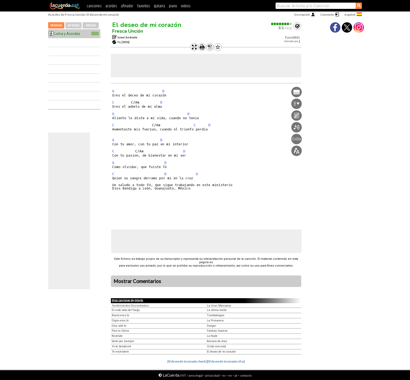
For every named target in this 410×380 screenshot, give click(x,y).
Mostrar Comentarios (137, 281)
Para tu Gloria (120, 330)
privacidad (212, 375)
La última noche (217, 310)
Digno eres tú (120, 320)
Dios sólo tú (119, 325)
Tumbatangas (215, 315)
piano (173, 6)
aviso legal (196, 375)
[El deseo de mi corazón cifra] (226, 361)
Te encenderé (120, 351)
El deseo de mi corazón (146, 25)
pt (236, 375)
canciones (94, 6)
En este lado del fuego (126, 310)
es (224, 375)
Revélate (117, 336)
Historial (91, 25)
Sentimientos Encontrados (130, 305)
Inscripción (302, 14)
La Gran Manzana (219, 305)
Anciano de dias (217, 341)
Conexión (327, 14)
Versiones (56, 25)
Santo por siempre (123, 341)
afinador (127, 6)
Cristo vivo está (216, 346)
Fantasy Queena (217, 330)
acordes (111, 6)
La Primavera (215, 320)
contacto (246, 375)
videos (185, 6)
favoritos (143, 6)
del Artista (73, 25)
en (230, 375)
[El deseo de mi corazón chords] (187, 361)
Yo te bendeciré (121, 346)
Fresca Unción (127, 31)
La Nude (212, 336)
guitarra (159, 6)
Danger (211, 325)
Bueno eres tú (120, 315)
